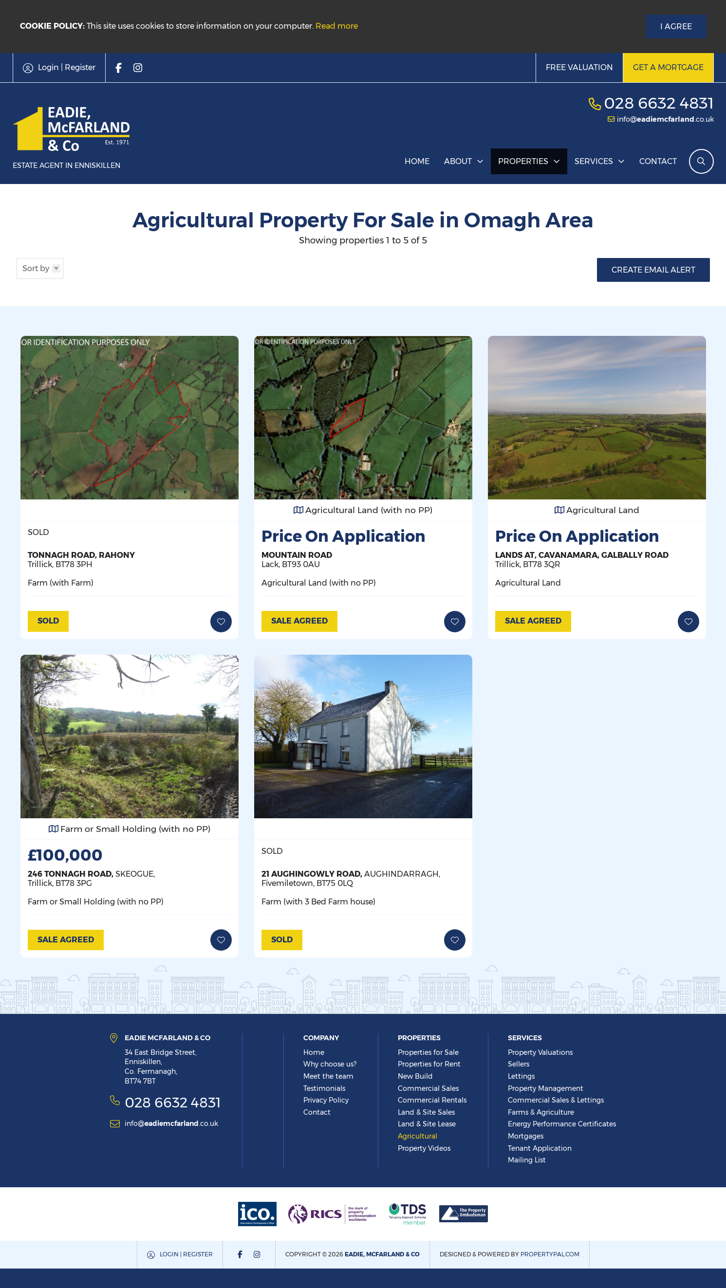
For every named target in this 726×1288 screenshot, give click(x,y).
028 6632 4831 (659, 102)
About (458, 161)
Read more (337, 26)
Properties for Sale (428, 1052)
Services (594, 161)
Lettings (521, 1076)
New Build (415, 1076)
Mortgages (525, 1136)
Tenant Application (540, 1148)
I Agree (676, 26)
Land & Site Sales (426, 1112)
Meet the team (328, 1076)
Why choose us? (329, 1064)
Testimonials (324, 1088)
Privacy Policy (326, 1100)
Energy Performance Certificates (562, 1124)
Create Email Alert (653, 270)
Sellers (518, 1064)
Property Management (545, 1088)
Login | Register (186, 1254)
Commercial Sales (428, 1088)
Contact (658, 161)
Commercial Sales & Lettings (556, 1100)
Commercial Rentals (432, 1100)
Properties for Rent (429, 1064)
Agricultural (417, 1136)
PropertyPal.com (550, 1254)
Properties (523, 161)
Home (417, 161)
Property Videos (424, 1148)
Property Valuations (540, 1052)
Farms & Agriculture (541, 1112)
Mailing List (527, 1160)
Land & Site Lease (427, 1124)
